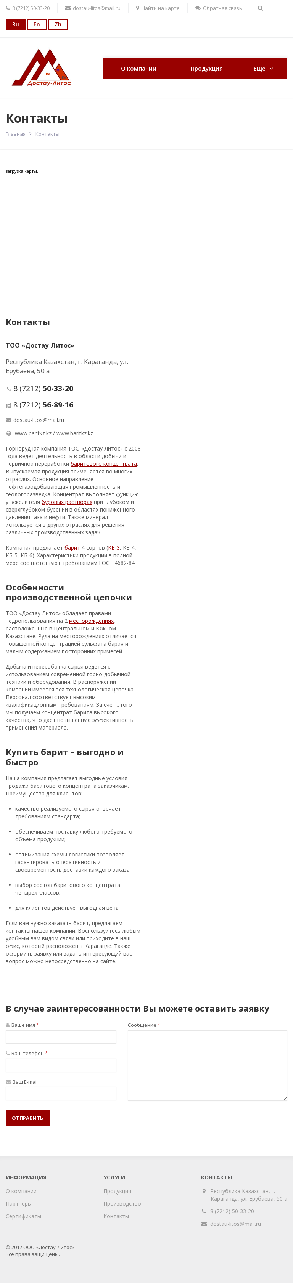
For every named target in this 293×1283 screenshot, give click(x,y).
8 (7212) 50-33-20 (232, 1211)
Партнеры (19, 1203)
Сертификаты (23, 1216)
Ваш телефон (27, 1053)
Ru (15, 24)
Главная (16, 133)
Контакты (116, 1216)
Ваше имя (22, 1025)
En (37, 24)
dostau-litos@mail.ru (38, 419)
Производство (122, 1203)
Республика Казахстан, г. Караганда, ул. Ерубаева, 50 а (249, 1194)
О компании (138, 68)
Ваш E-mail (22, 1081)
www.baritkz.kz (33, 433)
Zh (58, 24)
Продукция (207, 68)
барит (72, 547)
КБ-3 (114, 547)
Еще (260, 68)
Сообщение (144, 1025)
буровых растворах (67, 501)
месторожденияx (91, 620)
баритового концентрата (104, 463)
